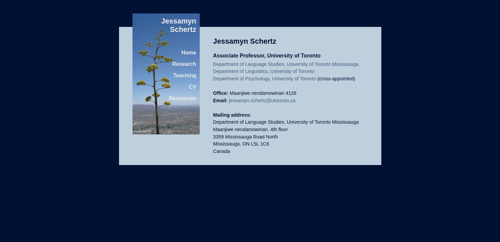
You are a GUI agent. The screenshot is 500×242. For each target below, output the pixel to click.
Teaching (184, 75)
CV (192, 87)
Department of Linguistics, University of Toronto (263, 71)
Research (184, 64)
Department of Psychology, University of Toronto (264, 78)
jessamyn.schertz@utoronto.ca (262, 100)
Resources (182, 98)
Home (189, 52)
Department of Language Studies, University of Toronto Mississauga (286, 64)
